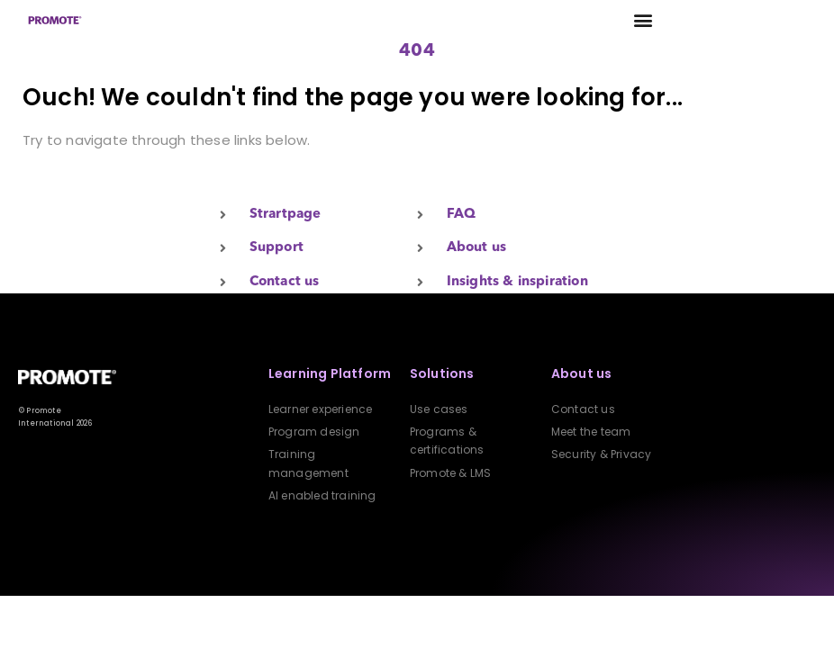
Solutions (442, 373)
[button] (643, 20)
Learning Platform (329, 373)
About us (581, 373)
